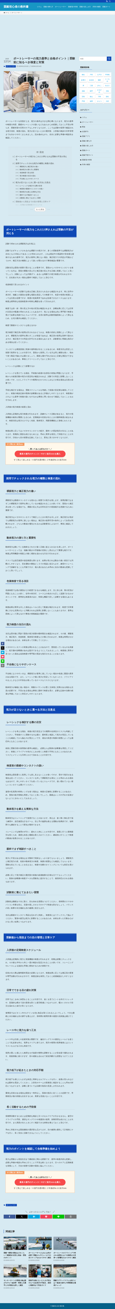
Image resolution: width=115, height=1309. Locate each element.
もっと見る (40, 209)
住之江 (107, 85)
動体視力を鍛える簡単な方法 (30, 192)
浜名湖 (91, 80)
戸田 (91, 75)
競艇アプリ (86, 136)
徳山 (91, 96)
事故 (83, 127)
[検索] (109, 1)
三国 (91, 85)
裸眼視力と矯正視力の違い (29, 166)
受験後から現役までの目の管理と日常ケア (33, 202)
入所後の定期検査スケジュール (31, 205)
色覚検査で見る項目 (27, 173)
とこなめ (107, 80)
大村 (107, 101)
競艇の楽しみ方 (87, 146)
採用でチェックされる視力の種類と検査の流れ (35, 163)
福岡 (91, 101)
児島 (107, 91)
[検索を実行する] (109, 59)
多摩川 (83, 80)
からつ (99, 101)
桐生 (83, 75)
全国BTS (85, 132)
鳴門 (91, 91)
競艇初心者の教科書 (16, 6)
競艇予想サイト (87, 156)
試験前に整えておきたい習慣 (30, 198)
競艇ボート (86, 151)
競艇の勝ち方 (87, 141)
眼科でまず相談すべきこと (29, 195)
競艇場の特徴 (87, 160)
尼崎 (83, 91)
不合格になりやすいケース (29, 179)
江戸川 (99, 75)
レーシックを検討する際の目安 (31, 186)
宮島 (83, 96)
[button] (9, 1217)
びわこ (99, 85)
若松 (107, 96)
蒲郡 (99, 80)
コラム (84, 117)
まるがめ (99, 91)
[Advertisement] (57, 32)
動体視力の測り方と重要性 (29, 169)
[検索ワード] (95, 59)
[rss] (106, 1)
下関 (99, 96)
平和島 (107, 75)
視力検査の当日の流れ (28, 176)
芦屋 (83, 101)
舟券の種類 (86, 165)
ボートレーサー (10, 66)
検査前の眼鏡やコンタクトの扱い (32, 189)
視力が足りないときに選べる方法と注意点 (33, 182)
